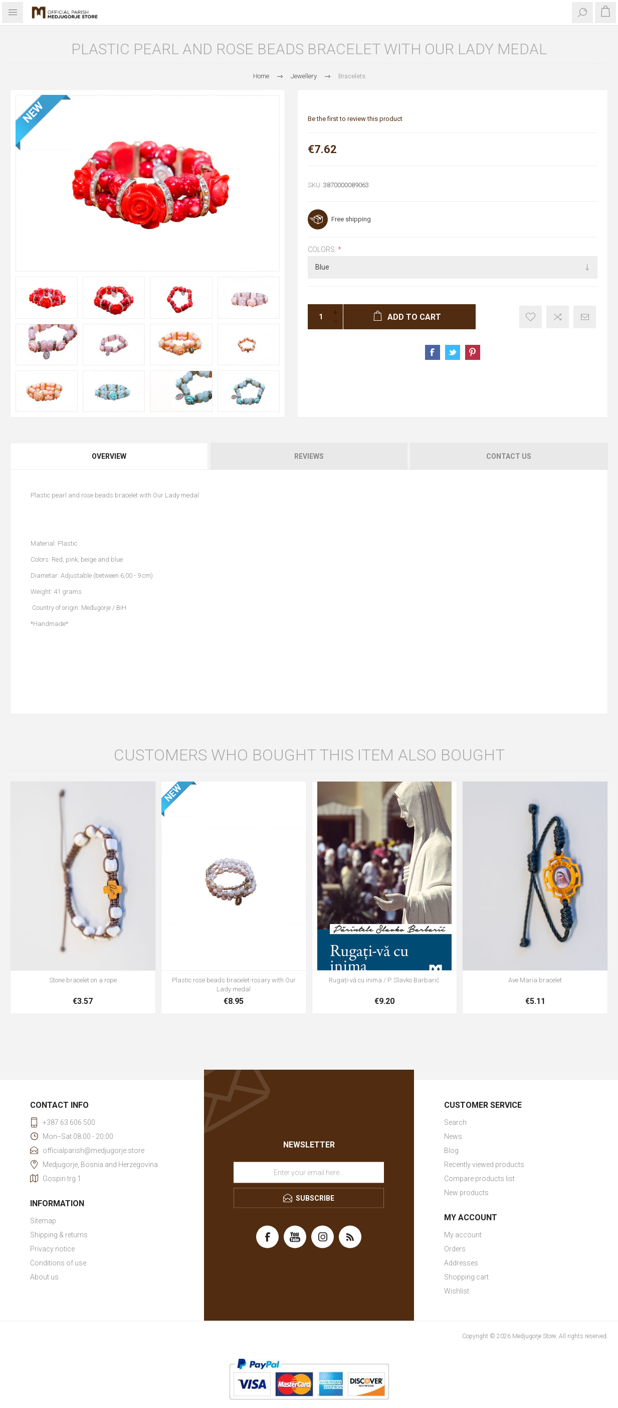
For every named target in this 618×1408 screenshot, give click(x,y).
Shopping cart (466, 1277)
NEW (33, 112)
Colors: (323, 249)
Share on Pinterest (472, 352)
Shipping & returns (59, 1235)
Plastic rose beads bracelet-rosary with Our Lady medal (234, 984)
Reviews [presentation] (309, 456)
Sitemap (43, 1221)
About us (44, 1277)
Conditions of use (58, 1263)
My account (463, 1235)
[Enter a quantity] (318, 316)
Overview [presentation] (109, 456)
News (453, 1136)
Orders (455, 1249)
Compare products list (479, 1179)
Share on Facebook (432, 352)
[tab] (110, 456)
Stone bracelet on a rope (83, 980)
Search (455, 1122)
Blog (451, 1150)
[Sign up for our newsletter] (309, 1172)
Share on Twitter (452, 352)
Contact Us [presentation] (508, 456)
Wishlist (456, 1291)
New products (466, 1193)
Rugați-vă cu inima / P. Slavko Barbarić (384, 980)
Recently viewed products (484, 1165)
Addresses (461, 1263)
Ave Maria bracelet (535, 980)
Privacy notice (52, 1249)
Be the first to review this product (355, 118)
